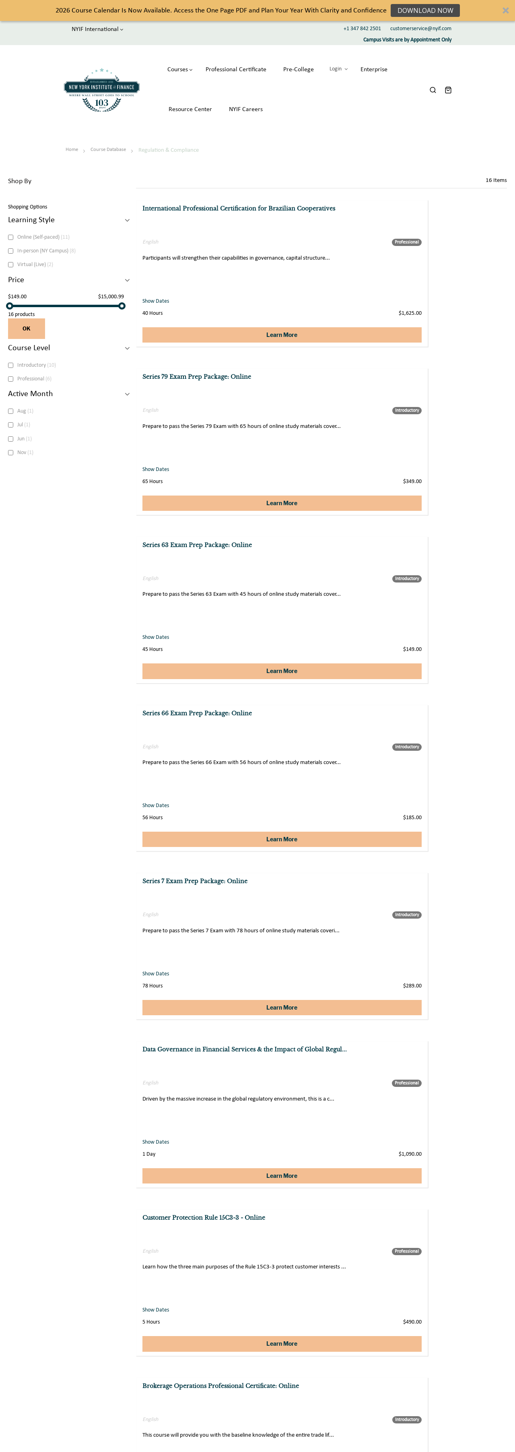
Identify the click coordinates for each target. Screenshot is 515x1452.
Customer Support (308, 1331)
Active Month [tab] (30, 382)
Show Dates (157, 290)
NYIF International (87, 29)
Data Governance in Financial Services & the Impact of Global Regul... (445, 374)
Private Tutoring (306, 1341)
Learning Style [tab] (31, 208)
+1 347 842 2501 (362, 29)
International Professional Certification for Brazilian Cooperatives (182, 205)
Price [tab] (16, 268)
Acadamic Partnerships (313, 1362)
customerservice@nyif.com (420, 29)
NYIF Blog (383, 1362)
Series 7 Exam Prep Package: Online (323, 366)
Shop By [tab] (19, 169)
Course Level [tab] (29, 336)
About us (212, 1331)
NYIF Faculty (386, 1405)
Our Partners (387, 1394)
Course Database (109, 137)
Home (72, 137)
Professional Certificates (230, 1352)
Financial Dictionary (395, 1373)
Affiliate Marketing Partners (319, 1373)
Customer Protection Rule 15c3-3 (446, 872)
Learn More (197, 323)
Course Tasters (389, 1383)
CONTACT (306, 1304)
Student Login (388, 1331)
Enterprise (299, 1352)
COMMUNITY (396, 1304)
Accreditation (218, 1373)
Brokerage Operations (176, 872)
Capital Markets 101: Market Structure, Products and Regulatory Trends (322, 712)
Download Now (425, 10)
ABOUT (218, 1304)
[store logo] (98, 84)
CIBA (208, 1362)
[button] (257, 10)
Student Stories (390, 1352)
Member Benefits (392, 1341)
